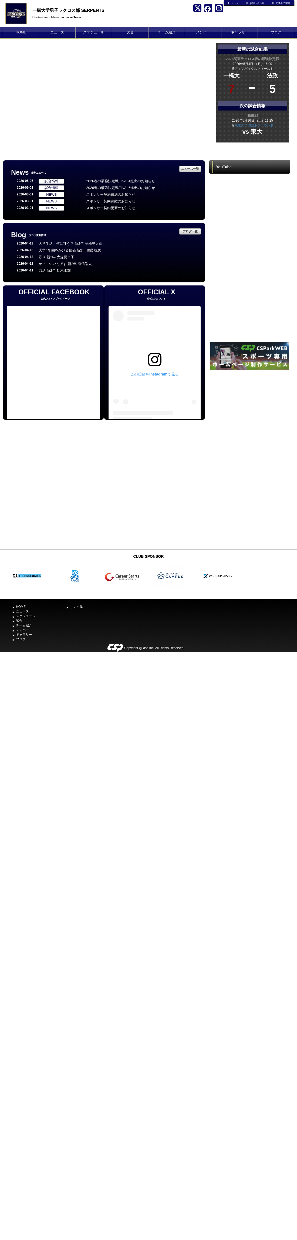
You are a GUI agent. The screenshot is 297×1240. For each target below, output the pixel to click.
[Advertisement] (250, 459)
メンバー (203, 32)
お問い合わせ (257, 3)
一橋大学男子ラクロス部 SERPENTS (68, 10)
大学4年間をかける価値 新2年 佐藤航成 (70, 250)
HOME (21, 32)
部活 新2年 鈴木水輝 (54, 270)
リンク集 (76, 607)
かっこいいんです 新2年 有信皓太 (65, 264)
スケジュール (93, 32)
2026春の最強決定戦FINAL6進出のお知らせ (120, 188)
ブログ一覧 (190, 231)
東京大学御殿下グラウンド (254, 125)
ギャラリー (239, 32)
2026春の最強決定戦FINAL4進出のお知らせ (120, 181)
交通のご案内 (283, 3)
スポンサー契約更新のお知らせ (110, 208)
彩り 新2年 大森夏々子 (56, 257)
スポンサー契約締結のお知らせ (110, 194)
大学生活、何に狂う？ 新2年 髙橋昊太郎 (70, 244)
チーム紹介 (167, 32)
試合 (130, 32)
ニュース (57, 32)
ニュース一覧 (190, 168)
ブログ (276, 32)
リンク (234, 3)
